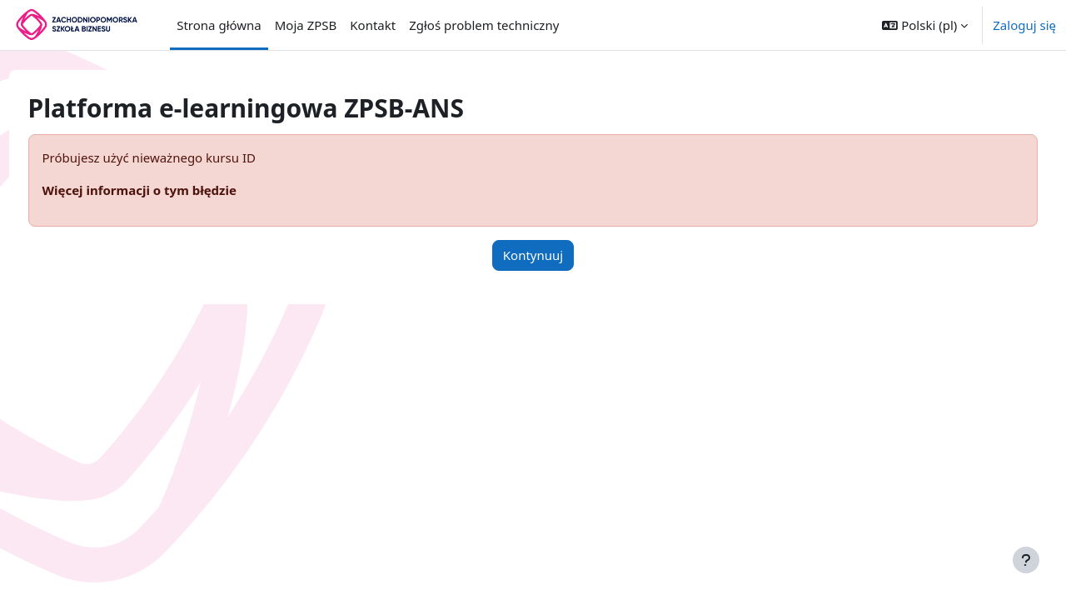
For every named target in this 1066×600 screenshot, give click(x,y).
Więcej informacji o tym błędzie (170, 190)
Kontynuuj (533, 255)
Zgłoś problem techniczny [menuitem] (484, 25)
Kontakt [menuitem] (373, 25)
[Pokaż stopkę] (1026, 560)
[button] (925, 25)
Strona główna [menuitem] (219, 25)
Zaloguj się (1024, 25)
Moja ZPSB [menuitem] (306, 25)
